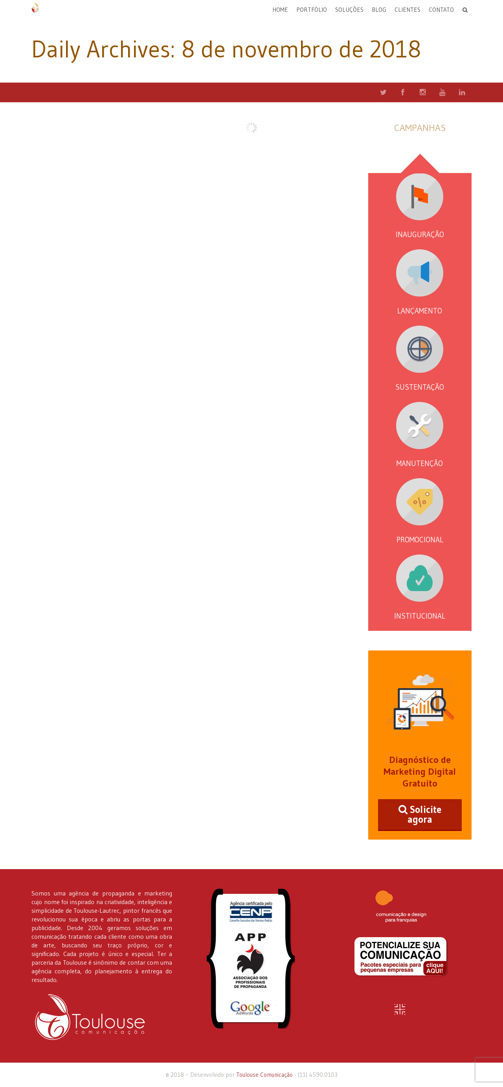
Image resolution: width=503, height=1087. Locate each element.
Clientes (407, 9)
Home (280, 9)
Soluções (349, 9)
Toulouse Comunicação (264, 1074)
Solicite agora (419, 814)
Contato (441, 9)
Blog (379, 9)
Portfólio (311, 9)
